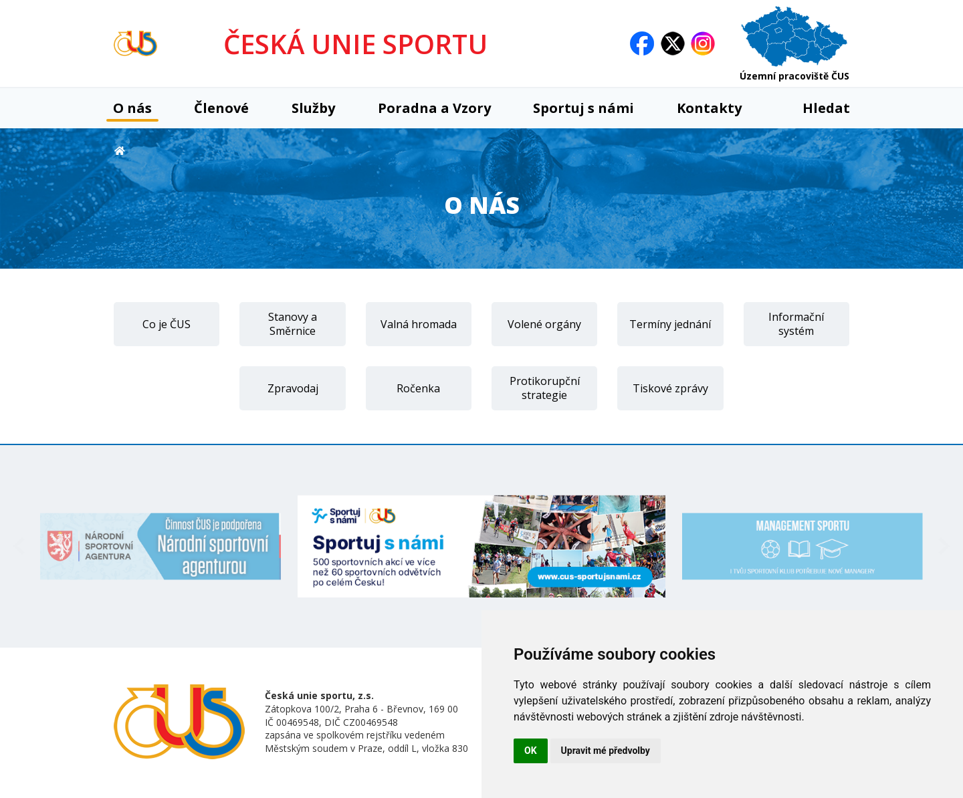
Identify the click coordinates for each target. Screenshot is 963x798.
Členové (221, 108)
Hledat (817, 108)
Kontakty (709, 108)
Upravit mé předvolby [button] (605, 750)
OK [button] (530, 750)
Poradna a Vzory (434, 108)
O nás (132, 108)
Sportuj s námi (583, 108)
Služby (313, 108)
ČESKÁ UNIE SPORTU (355, 43)
